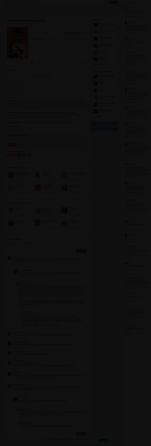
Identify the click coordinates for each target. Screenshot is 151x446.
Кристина (129, 21)
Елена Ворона (130, 52)
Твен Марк (23, 168)
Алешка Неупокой (19, 332)
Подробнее (67, 441)
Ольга (15, 256)
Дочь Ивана (17, 373)
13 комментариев (81, 62)
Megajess (129, 182)
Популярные (11, 243)
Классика (11, 70)
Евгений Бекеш (27, 314)
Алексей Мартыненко (26, 270)
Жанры (11, 2)
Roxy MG (129, 70)
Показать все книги (100, 65)
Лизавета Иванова (25, 284)
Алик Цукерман (131, 246)
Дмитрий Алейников (20, 384)
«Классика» (29, 203)
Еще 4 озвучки (21, 23)
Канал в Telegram (104, 129)
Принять (103, 440)
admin (128, 7)
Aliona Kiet (129, 88)
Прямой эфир (132, 2)
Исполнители (26, 2)
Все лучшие (98, 116)
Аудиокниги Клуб (10, 443)
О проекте (41, 443)
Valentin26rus (130, 200)
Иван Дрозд (130, 292)
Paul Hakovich (130, 107)
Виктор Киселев (131, 234)
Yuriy (128, 262)
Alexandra (129, 274)
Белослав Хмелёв (131, 143)
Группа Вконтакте (104, 124)
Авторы (18, 2)
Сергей (128, 221)
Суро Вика (129, 324)
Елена (128, 38)
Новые (20, 243)
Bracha (128, 123)
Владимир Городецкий (20, 342)
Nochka (129, 163)
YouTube (12, 145)
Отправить (81, 251)
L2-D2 (128, 306)
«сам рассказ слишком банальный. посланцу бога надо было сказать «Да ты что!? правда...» (49, 61)
